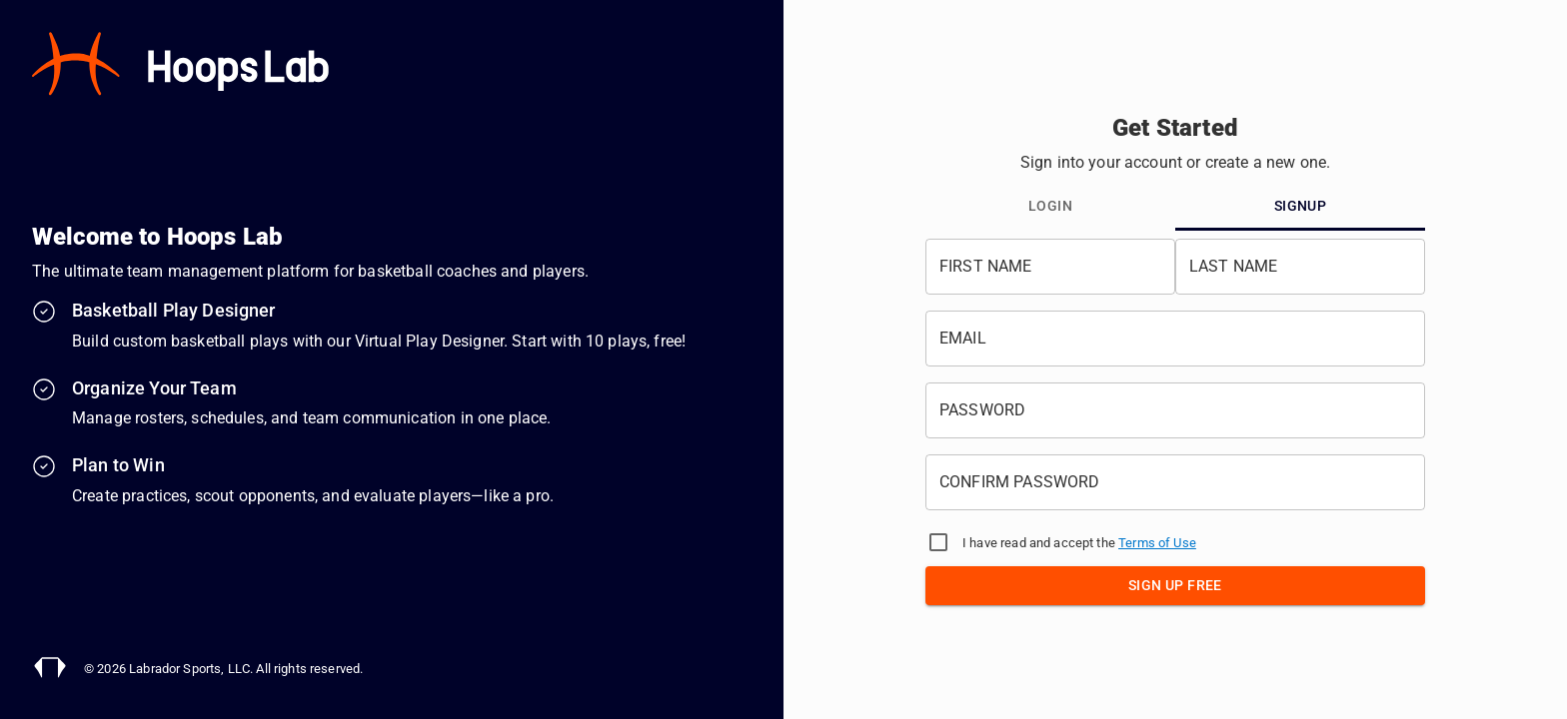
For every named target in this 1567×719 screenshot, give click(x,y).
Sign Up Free (1175, 585)
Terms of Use (1157, 542)
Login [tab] (1050, 206)
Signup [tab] (1300, 206)
